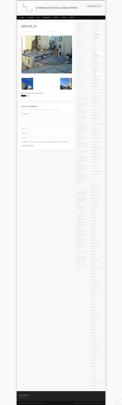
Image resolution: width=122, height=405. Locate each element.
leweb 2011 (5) (95, 106)
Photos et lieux (80, 67)
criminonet (80, 47)
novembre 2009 (94, 346)
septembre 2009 (95, 352)
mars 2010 (93, 335)
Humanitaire (46, 17)
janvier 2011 (94, 310)
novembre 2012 (94, 268)
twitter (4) (94, 162)
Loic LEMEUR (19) (96, 112)
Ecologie (79, 40)
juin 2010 (93, 327)
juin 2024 (93, 184)
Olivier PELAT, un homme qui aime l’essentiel (81, 207)
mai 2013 (93, 265)
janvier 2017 (94, 237)
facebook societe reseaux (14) (95, 70)
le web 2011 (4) (95, 103)
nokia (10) (94, 121)
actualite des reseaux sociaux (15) (96, 37)
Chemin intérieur (81, 31)
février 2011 (93, 307)
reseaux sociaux (80, 70)
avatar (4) (94, 44)
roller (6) (94, 150)
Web (38, 17)
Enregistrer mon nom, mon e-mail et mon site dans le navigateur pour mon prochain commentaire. (46, 141)
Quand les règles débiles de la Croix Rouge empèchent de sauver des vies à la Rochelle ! (82, 168)
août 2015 (93, 248)
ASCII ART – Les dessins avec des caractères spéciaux (82, 105)
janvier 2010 (94, 341)
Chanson (80, 83)
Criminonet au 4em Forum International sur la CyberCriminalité (82, 111)
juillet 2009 (93, 357)
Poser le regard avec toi (82, 212)
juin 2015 (93, 251)
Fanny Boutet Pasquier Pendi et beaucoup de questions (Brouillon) (82, 258)
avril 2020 (93, 218)
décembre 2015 (94, 246)
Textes (56, 17)
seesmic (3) (94, 153)
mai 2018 (93, 229)
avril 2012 (93, 273)
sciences (79, 73)
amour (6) (94, 41)
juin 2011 (93, 296)
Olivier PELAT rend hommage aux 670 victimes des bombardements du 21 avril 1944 (82, 233)
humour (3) (94, 86)
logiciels (78, 53)
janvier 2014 (94, 257)
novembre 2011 (94, 287)
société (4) (94, 156)
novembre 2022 (94, 190)
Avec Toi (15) (95, 48)
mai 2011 (93, 299)
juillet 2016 (93, 243)
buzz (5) (94, 51)
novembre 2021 (94, 201)
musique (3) (94, 115)
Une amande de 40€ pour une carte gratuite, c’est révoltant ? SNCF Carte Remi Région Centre (82, 200)
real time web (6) (96, 141)
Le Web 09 (93, 377)
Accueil (22, 17)
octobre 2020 (94, 206)
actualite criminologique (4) (96, 33)
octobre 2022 (94, 192)
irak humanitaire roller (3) (97, 90)
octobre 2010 (94, 315)
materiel (79, 56)
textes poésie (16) (96, 159)
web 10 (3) (94, 168)
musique (79, 59)
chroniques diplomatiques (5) (96, 54)
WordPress (100, 403)
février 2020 (93, 220)
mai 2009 (93, 363)
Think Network (94, 388)
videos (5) (94, 165)
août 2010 (93, 321)
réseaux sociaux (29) (96, 147)
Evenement (79, 42)
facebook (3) (94, 66)
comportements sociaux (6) (95, 59)
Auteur (63, 17)
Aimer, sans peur (81, 262)
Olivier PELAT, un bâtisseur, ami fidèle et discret (82, 252)
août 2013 (93, 262)
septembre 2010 (95, 318)
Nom (24, 128)
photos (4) (94, 135)
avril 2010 (93, 332)
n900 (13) (94, 118)
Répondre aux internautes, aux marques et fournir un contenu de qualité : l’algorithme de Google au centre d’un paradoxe (82, 127)
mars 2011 (93, 304)
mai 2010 (93, 329)
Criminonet (93, 374)
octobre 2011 (94, 290)
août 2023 (93, 187)
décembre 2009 (94, 343)
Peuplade (93, 385)
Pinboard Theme (84, 403)
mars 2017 (93, 234)
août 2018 (93, 223)
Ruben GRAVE (27, 31)
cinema (78, 34)
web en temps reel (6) (97, 171)
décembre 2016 (94, 240)
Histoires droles (82, 86)
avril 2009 (93, 366)
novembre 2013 (94, 260)
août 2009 (93, 355)
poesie (80, 89)
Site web (24, 137)
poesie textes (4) (95, 138)
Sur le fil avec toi (80, 239)
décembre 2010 (94, 313)
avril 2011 (93, 301)
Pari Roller (93, 380)
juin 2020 (93, 212)
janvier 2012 (94, 282)
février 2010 (93, 338)
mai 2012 (93, 271)
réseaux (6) (94, 144)
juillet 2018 (93, 226)
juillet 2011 (93, 293)
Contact (71, 17)
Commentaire (24, 113)
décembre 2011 (94, 285)
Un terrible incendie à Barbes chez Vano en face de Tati (82, 145)
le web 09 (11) (95, 97)
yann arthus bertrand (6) (96, 175)
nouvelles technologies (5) (97, 125)
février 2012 (93, 279)
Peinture (79, 65)
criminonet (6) (95, 63)
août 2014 (93, 254)
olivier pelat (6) (95, 129)
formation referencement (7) (96, 74)
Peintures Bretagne (95, 382)
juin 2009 (93, 360)
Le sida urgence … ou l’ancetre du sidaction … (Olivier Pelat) (82, 137)
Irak (79, 50)
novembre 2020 (94, 204)
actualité (79, 28)
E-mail (24, 133)
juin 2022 (93, 195)
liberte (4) (94, 109)
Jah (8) (93, 94)
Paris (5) (94, 132)
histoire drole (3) (95, 83)
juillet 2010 (93, 324)
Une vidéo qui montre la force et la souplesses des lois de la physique (82, 158)
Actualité (31, 17)
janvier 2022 (94, 198)
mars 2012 (93, 276)
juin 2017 (93, 231)
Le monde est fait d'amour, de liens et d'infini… (57, 7)
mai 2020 (93, 215)
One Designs (92, 403)
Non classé (79, 62)
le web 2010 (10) (95, 100)
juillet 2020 (93, 209)
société (78, 76)
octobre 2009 (94, 349)
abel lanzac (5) (95, 26)
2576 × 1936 (50, 31)
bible (79, 81)
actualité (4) (94, 29)
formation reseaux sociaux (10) (96, 79)
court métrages (81, 36)
